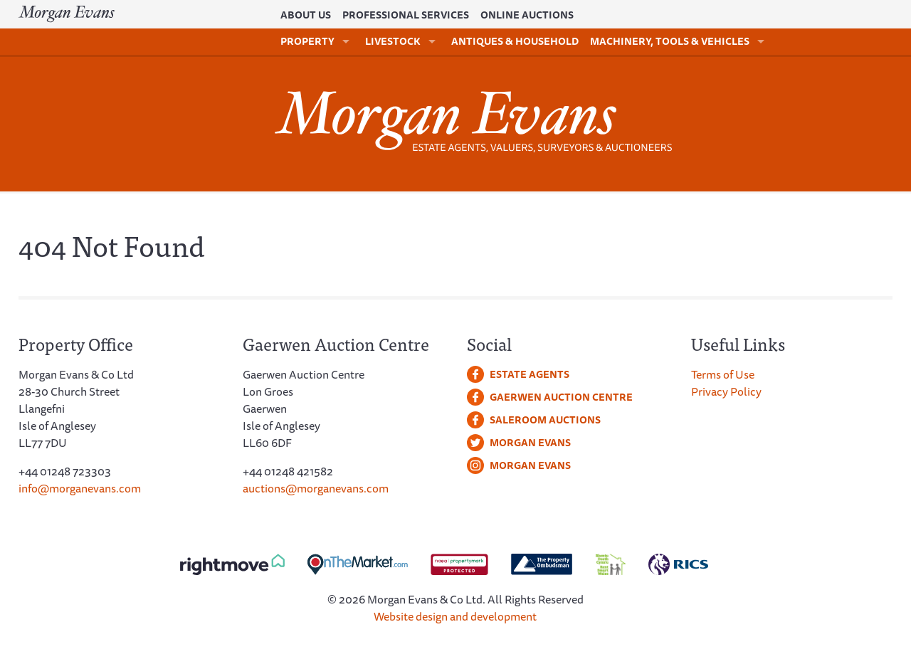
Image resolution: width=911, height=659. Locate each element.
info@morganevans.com (80, 488)
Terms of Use (722, 374)
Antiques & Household (515, 41)
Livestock (393, 41)
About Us (305, 15)
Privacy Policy (726, 391)
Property (307, 41)
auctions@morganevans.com (316, 488)
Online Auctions (527, 15)
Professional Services (405, 15)
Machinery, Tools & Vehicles (669, 41)
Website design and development (455, 616)
